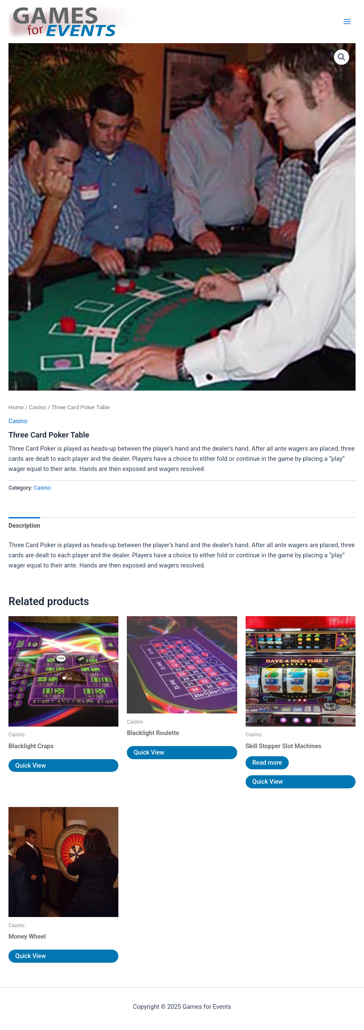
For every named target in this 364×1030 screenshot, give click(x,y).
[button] (341, 57)
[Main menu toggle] (347, 21)
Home (16, 407)
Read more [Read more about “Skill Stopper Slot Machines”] (267, 762)
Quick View (30, 765)
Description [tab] (24, 525)
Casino (37, 407)
